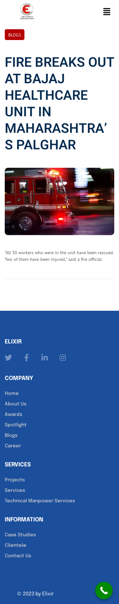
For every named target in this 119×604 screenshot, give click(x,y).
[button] (106, 11)
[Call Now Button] (104, 590)
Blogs (14, 35)
